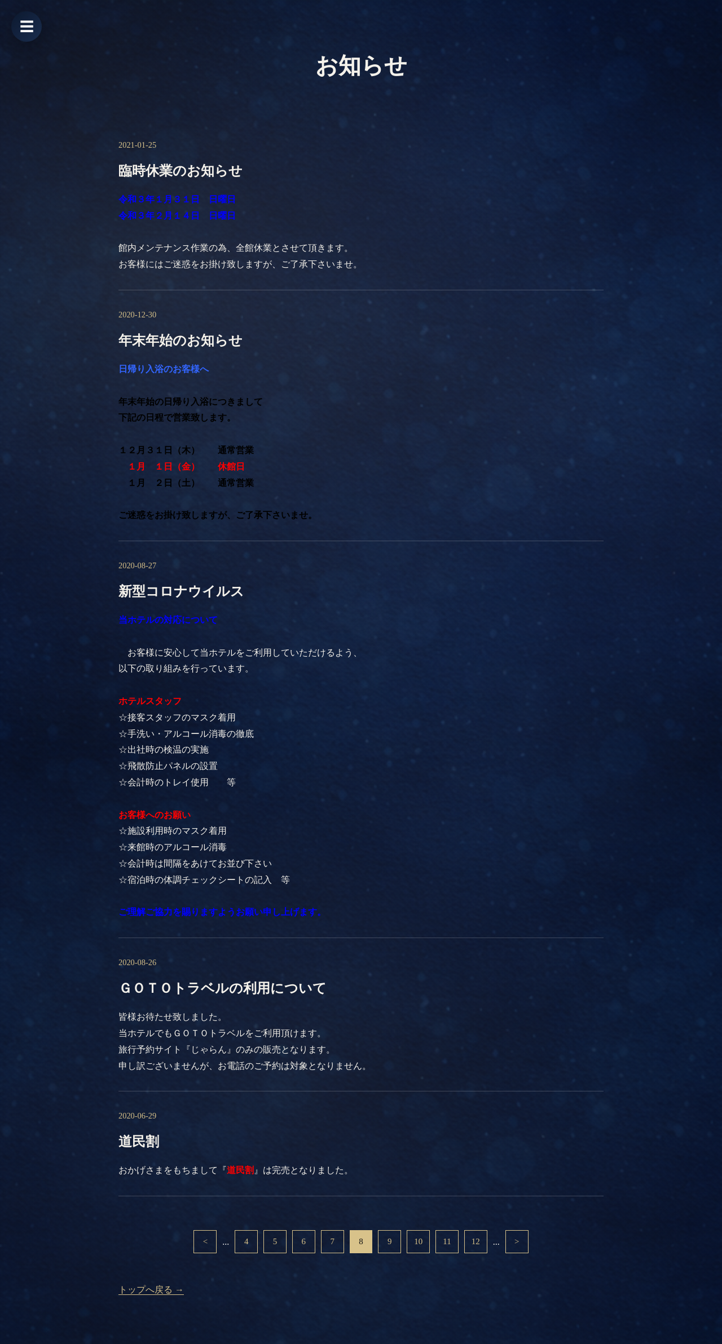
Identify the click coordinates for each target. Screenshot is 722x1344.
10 (419, 1241)
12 (478, 1241)
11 (449, 1241)
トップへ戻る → (151, 1290)
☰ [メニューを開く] (27, 26)
